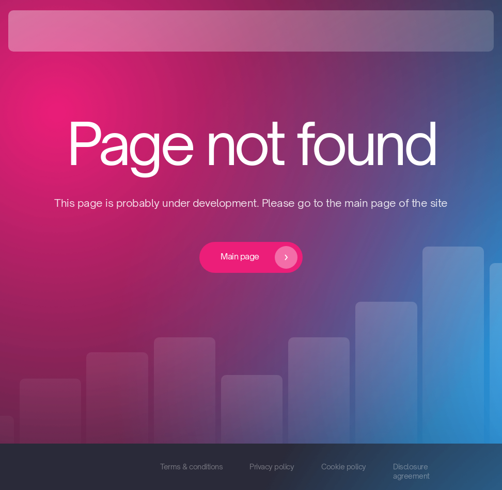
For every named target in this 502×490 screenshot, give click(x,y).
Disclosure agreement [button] (411, 471)
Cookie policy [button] (343, 466)
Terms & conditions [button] (191, 466)
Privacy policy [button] (271, 466)
